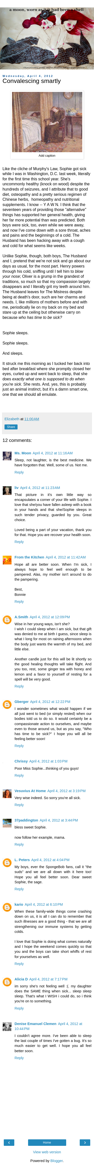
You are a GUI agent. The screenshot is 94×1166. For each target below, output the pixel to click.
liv (17, 488)
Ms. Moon (23, 453)
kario (19, 904)
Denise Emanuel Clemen (35, 1024)
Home (47, 1142)
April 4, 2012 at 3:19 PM (66, 791)
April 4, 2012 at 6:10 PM (44, 904)
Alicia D (21, 979)
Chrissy (21, 761)
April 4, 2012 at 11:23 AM (40, 488)
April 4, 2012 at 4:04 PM (50, 860)
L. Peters (22, 860)
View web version (47, 1152)
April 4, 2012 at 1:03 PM (48, 761)
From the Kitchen (29, 557)
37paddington (26, 820)
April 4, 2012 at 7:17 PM (48, 979)
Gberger (22, 702)
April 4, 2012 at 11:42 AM (66, 557)
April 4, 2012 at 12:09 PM (50, 617)
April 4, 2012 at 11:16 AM (53, 453)
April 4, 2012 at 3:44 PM (59, 820)
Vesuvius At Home (30, 791)
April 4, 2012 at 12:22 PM (50, 702)
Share (11, 427)
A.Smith (21, 617)
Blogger (56, 1161)
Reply (19, 472)
